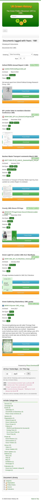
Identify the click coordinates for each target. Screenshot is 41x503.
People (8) (7, 436)
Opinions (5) (7, 416)
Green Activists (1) (11, 440)
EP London (35, 114)
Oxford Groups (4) (11, 420)
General (9, 487)
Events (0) (7, 407)
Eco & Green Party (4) (13, 432)
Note (15, 166)
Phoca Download (31, 365)
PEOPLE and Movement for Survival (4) (18, 428)
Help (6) (8, 457)
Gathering (10, 314)
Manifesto (12, 265)
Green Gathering (33, 303)
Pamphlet (12, 75)
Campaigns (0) (8, 405)
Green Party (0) (11, 434)
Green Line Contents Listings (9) (15, 468)
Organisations (11, 482)
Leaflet (12, 218)
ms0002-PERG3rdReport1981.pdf (15, 69)
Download (26, 96)
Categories (8, 480)
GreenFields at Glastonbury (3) (14, 411)
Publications (10, 489)
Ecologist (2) (9, 470)
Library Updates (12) (11, 449)
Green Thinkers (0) (11, 442)
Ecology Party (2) (12, 430)
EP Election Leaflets (32, 208)
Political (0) (9, 426)
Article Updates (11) (10, 451)
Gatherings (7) (10, 409)
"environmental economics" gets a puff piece (19, 383)
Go (29, 373)
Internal (16, 122)
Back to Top (35, 499)
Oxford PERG (34, 65)
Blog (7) (8, 459)
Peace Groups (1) (11, 424)
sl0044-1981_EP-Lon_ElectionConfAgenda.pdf (19, 116)
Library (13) (7, 445)
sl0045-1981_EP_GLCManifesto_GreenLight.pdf (19, 259)
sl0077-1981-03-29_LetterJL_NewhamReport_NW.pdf (21, 160)
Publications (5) (8, 466)
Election (10, 221)
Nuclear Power (12, 169)
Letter (11, 122)
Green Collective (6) (11, 422)
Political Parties (11, 485)
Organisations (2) (9, 418)
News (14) (8, 455)
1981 (8, 78)
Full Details (20, 102)
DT (9, 318)
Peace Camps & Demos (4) (13, 413)
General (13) (8, 403)
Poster (11, 311)
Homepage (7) (10, 463)
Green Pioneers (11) (11, 438)
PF (9, 224)
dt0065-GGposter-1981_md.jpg (14, 305)
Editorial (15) (8, 453)
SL (9, 125)
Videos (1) (8, 447)
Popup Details (26, 91)
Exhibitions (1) (10, 461)
